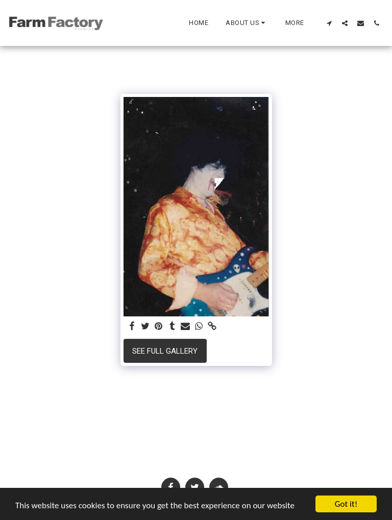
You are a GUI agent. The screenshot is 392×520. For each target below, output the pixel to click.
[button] (246, 23)
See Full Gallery (165, 351)
